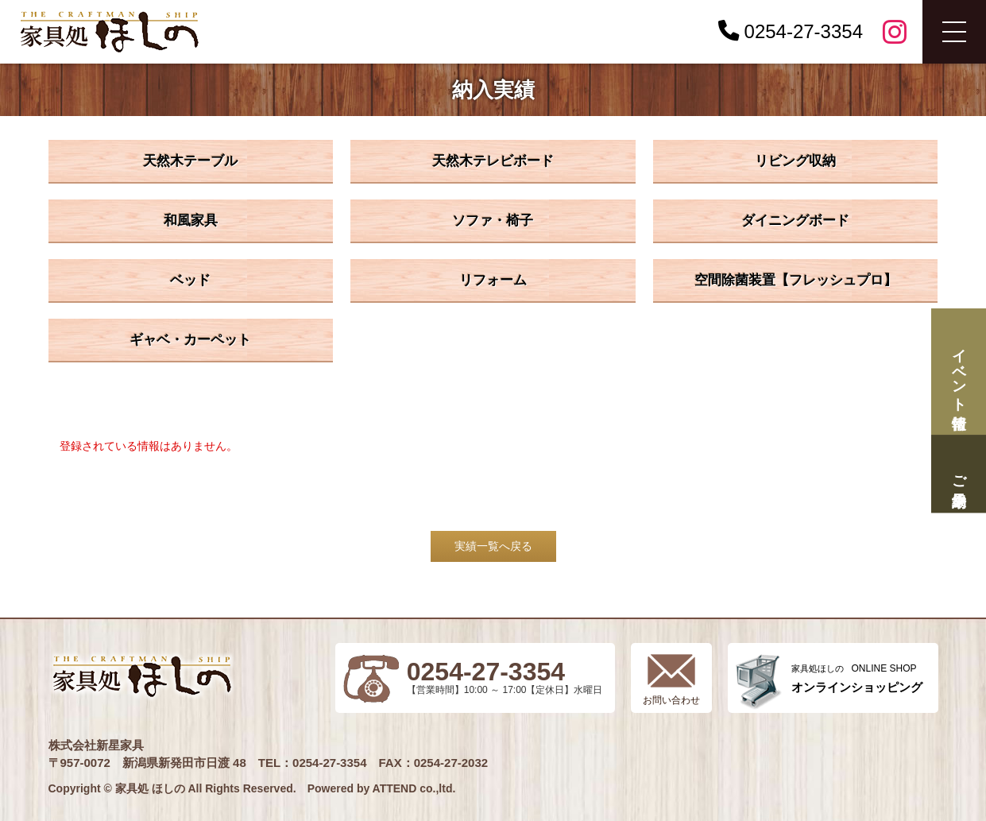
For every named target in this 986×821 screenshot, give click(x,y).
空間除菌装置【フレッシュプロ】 (795, 280)
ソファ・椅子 (492, 220)
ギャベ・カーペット (190, 339)
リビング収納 (795, 160)
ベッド (190, 280)
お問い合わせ (671, 700)
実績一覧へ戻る (493, 546)
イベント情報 (958, 372)
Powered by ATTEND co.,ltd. (381, 788)
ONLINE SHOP (856, 678)
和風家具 (191, 220)
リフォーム (493, 280)
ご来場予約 (958, 474)
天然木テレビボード (493, 160)
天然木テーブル (190, 160)
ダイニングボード (795, 220)
